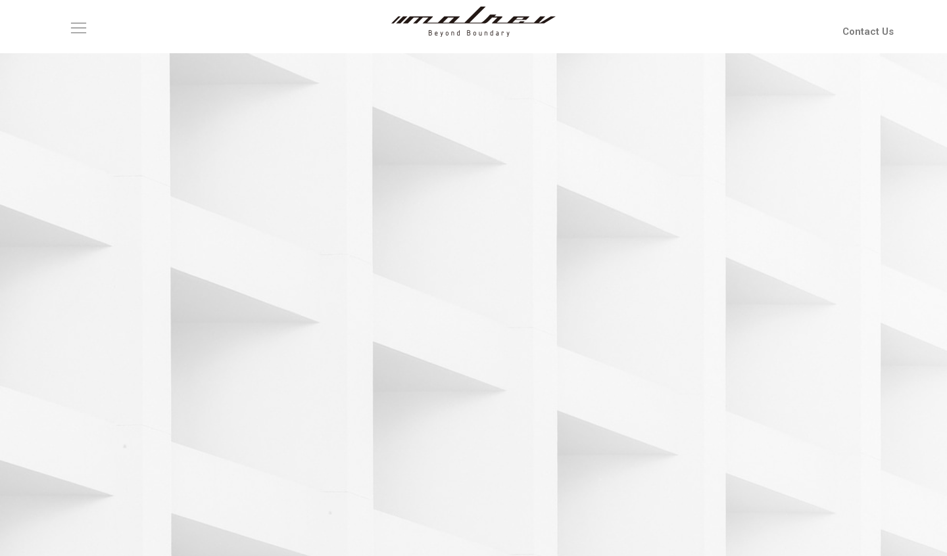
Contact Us (868, 31)
